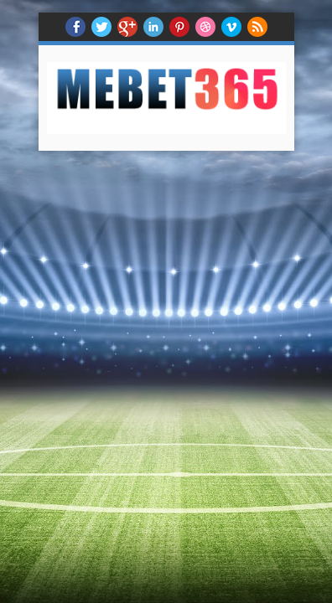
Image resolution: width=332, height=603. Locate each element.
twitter (101, 27)
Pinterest (179, 27)
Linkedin (153, 27)
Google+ (127, 27)
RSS (257, 27)
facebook (75, 27)
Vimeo (231, 27)
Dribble (205, 27)
